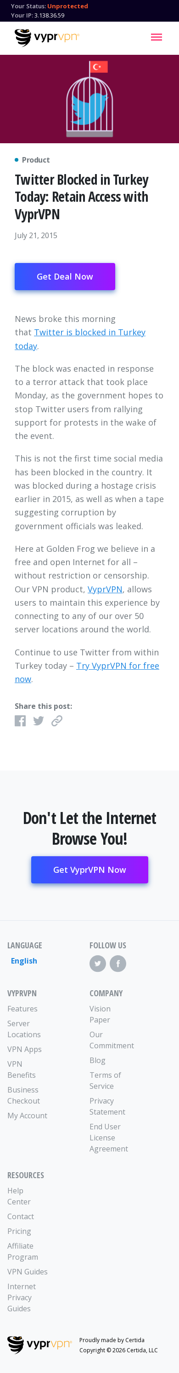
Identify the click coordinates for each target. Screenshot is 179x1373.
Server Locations (24, 1029)
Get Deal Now (65, 276)
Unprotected (67, 6)
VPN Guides (27, 1272)
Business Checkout (23, 1095)
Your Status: (28, 6)
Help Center (19, 1196)
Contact (20, 1216)
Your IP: (22, 15)
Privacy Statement (107, 1106)
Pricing (19, 1231)
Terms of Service (105, 1080)
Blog (98, 1060)
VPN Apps (24, 1049)
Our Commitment (110, 1040)
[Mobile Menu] (156, 37)
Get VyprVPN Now (89, 869)
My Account (27, 1115)
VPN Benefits (21, 1069)
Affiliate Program (22, 1251)
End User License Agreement (109, 1138)
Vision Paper (100, 1014)
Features (22, 1009)
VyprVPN (105, 589)
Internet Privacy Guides (21, 1297)
